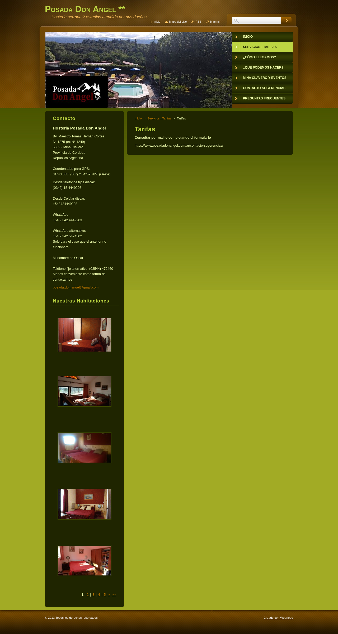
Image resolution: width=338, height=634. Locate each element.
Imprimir (215, 21)
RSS (198, 21)
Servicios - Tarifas (159, 118)
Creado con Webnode (278, 617)
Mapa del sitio (178, 21)
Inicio (138, 118)
